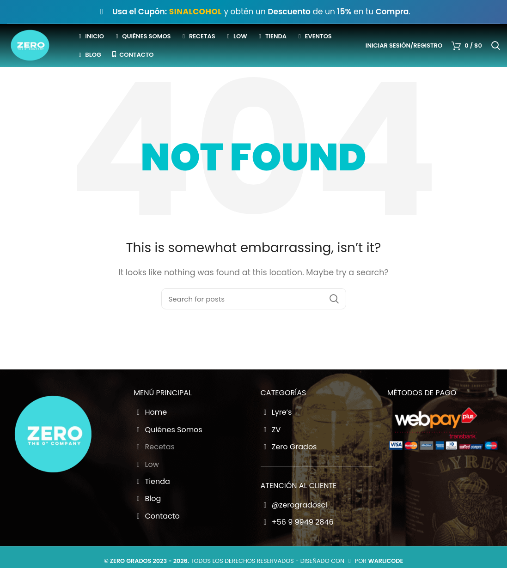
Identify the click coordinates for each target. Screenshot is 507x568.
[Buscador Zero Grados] (253, 315)
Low (146, 482)
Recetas (154, 464)
